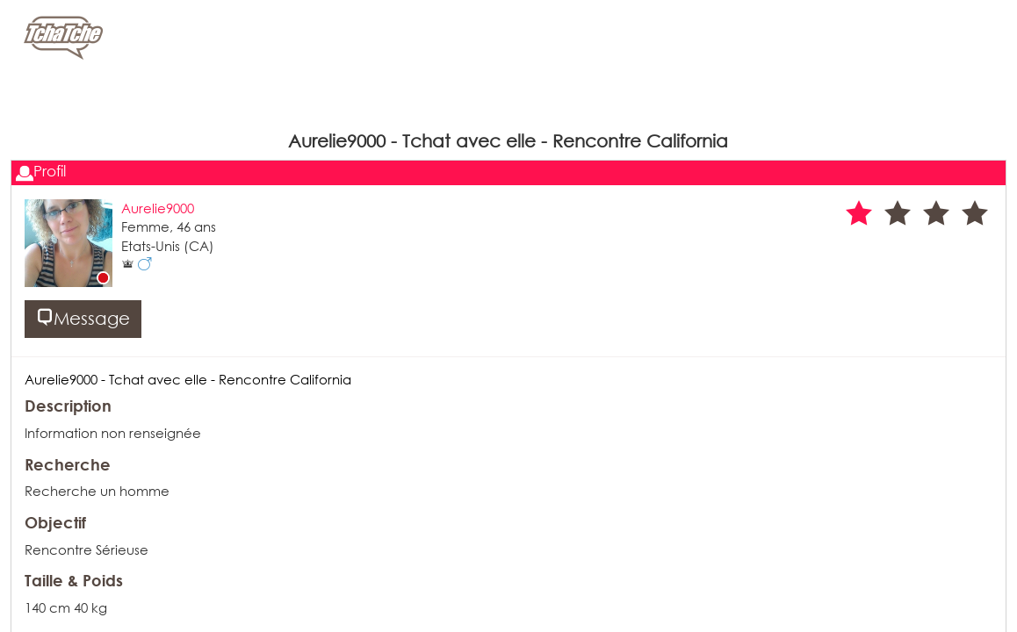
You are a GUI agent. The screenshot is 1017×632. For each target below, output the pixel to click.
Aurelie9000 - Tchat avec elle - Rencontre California (188, 379)
